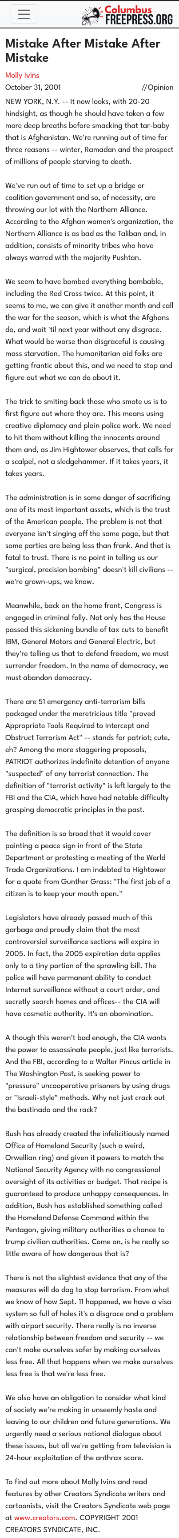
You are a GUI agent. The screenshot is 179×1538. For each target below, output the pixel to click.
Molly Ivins (22, 76)
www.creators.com (44, 1518)
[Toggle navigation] (24, 14)
